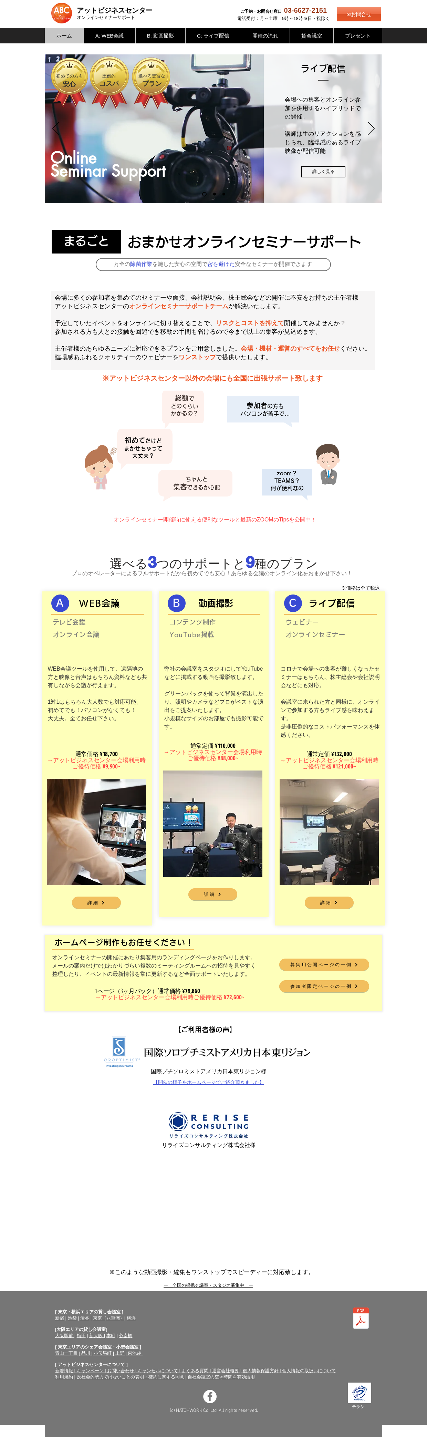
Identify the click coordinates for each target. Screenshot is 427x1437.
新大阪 (96, 1335)
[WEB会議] (223, 194)
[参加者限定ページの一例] (324, 986)
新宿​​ (59, 1318)
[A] (60, 603)
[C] (293, 603)
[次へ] (371, 129)
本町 (110, 1335)
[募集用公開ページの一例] (324, 965)
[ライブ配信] (204, 194)
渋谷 (84, 1318)
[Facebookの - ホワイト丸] (210, 1396)
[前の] (55, 129)
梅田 (81, 1335)
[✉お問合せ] (359, 14)
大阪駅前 (64, 1335)
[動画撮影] (214, 194)
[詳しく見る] (323, 171)
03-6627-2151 (305, 10)
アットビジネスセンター (115, 10)
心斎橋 (125, 1335)
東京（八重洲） (108, 1318)
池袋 (72, 1318)
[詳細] (96, 903)
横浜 (131, 1318)
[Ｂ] (177, 603)
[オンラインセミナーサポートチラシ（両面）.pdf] (361, 1319)
